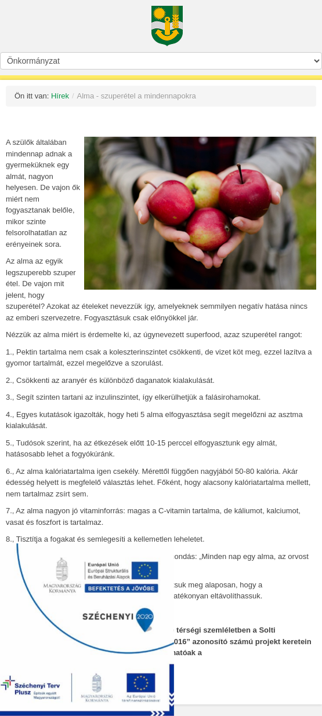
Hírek (60, 96)
